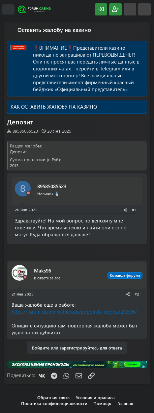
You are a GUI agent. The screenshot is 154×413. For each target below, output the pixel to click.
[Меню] (8, 9)
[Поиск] (144, 9)
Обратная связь (53, 397)
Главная (125, 403)
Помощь (102, 403)
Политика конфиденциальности (54, 403)
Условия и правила (95, 397)
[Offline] (28, 193)
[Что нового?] (130, 9)
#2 (137, 294)
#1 (134, 209)
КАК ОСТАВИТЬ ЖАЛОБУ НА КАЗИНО (54, 106)
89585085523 (25, 131)
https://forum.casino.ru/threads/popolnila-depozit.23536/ (74, 311)
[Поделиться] (125, 210)
